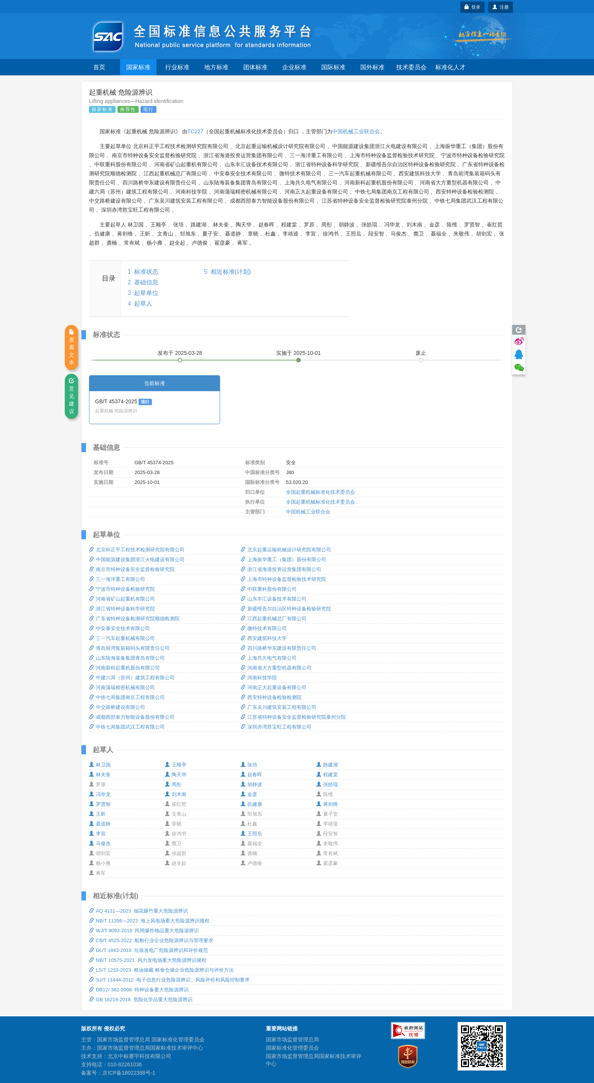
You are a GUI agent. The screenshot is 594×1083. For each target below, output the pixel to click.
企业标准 (294, 67)
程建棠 (327, 774)
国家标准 (138, 67)
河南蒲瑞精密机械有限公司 (122, 687)
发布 (180, 353)
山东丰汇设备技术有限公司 (273, 599)
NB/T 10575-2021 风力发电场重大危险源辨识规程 (147, 960)
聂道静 (100, 824)
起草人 (143, 303)
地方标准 (216, 67)
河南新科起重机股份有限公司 (124, 668)
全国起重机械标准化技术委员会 (320, 492)
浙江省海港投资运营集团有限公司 (281, 569)
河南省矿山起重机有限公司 (122, 599)
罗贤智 (100, 804)
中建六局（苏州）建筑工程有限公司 (132, 677)
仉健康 (251, 804)
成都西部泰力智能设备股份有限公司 (132, 717)
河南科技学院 (259, 677)
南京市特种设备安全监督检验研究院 (132, 569)
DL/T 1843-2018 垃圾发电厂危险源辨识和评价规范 (148, 950)
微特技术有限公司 (264, 628)
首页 (99, 67)
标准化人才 (450, 67)
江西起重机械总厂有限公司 (273, 618)
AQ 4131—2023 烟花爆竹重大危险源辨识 (138, 911)
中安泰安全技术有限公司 (119, 628)
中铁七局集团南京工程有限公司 (127, 697)
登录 (472, 7)
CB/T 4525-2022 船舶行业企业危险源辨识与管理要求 (151, 940)
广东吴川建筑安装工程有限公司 (278, 707)
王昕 (97, 814)
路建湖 (327, 765)
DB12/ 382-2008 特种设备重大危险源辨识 (139, 989)
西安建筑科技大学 (264, 638)
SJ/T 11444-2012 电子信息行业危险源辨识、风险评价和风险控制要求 (169, 980)
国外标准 (372, 67)
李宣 (97, 833)
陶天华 (175, 774)
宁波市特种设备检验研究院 (122, 589)
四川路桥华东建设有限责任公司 (278, 648)
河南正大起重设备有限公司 (273, 687)
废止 (421, 353)
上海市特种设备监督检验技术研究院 (283, 579)
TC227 (195, 131)
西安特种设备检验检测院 (271, 697)
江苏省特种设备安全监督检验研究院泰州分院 (293, 717)
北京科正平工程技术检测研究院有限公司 (136, 549)
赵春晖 (251, 774)
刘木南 (175, 794)
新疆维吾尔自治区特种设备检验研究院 (286, 609)
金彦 (249, 794)
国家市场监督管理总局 (292, 1039)
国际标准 (333, 67)
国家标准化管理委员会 (292, 1048)
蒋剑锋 (327, 804)
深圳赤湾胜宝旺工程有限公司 (276, 727)
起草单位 (146, 293)
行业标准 (177, 67)
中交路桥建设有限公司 (117, 707)
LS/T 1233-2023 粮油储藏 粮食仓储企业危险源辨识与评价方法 (161, 970)
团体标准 (255, 67)
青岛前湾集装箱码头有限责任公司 (129, 648)
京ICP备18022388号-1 (128, 1073)
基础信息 (146, 282)
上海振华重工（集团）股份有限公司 (283, 559)
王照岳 (251, 833)
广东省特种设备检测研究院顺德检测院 (134, 618)
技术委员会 (411, 67)
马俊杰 (100, 843)
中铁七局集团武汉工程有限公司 (127, 727)
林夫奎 (100, 774)
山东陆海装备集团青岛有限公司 (127, 658)
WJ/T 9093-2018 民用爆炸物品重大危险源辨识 (144, 930)
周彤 (173, 784)
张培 (249, 765)
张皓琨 (327, 784)
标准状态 (146, 271)
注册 (500, 7)
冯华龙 (100, 794)
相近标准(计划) (231, 271)
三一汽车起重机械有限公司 (122, 638)
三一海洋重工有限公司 (117, 579)
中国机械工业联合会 (356, 131)
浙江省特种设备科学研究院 (122, 609)
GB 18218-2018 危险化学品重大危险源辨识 (140, 999)
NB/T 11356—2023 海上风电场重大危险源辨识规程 (149, 921)
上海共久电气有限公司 (269, 658)
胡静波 (251, 784)
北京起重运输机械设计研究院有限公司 (286, 549)
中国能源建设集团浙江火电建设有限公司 (136, 559)
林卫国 (100, 765)
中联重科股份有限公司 (269, 589)
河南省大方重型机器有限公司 (276, 668)
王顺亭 (175, 765)
